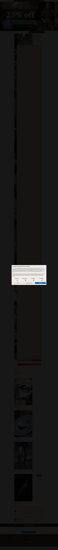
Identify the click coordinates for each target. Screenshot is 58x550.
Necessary (16, 278)
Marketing (41, 278)
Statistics (33, 278)
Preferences (24, 278)
